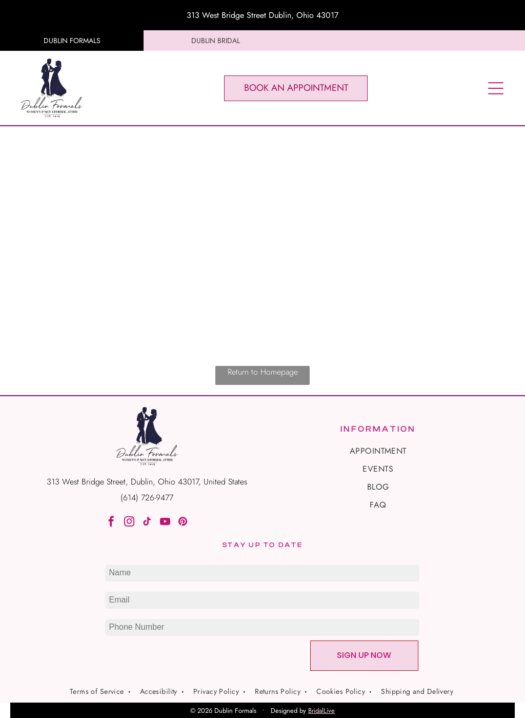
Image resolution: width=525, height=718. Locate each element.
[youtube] (165, 523)
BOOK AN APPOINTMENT (296, 87)
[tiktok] (147, 523)
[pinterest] (183, 523)
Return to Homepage (263, 372)
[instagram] (129, 523)
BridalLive (321, 710)
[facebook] (111, 523)
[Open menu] (495, 88)
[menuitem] (378, 451)
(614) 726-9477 (146, 497)
